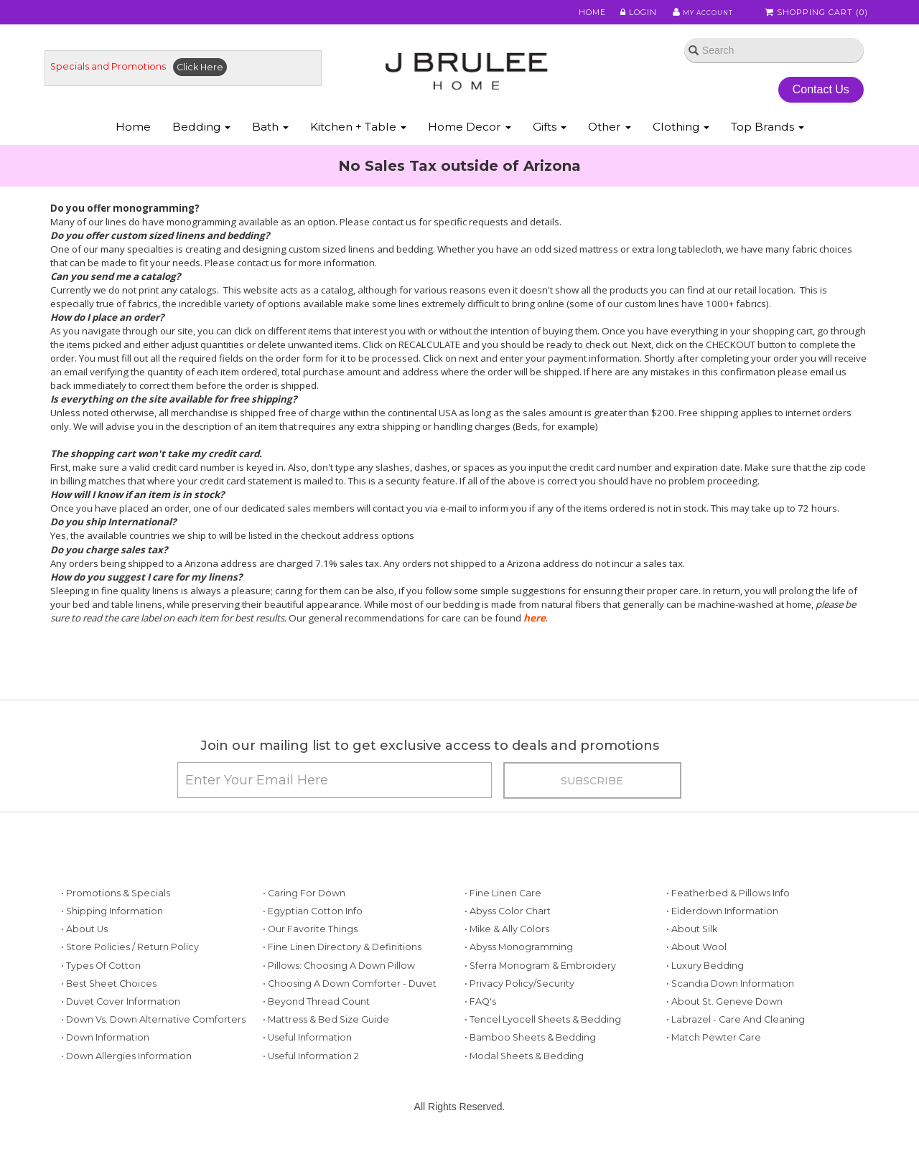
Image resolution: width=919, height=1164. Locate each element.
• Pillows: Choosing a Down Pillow (339, 992)
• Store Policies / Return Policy (130, 975)
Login (628, 14)
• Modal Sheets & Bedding (524, 1083)
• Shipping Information (112, 939)
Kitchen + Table (358, 142)
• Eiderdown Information (722, 939)
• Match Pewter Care (713, 1065)
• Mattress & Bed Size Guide (326, 1047)
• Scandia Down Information (730, 1010)
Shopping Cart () (818, 14)
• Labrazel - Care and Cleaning (735, 1047)
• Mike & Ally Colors (507, 957)
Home (583, 14)
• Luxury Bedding (705, 992)
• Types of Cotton (101, 992)
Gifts (549, 142)
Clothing (681, 142)
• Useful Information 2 (311, 1083)
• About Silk (691, 957)
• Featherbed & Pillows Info (728, 920)
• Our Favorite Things (310, 957)
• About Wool (696, 975)
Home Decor (469, 142)
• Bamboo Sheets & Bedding (530, 1065)
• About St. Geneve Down (724, 1028)
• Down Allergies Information (126, 1083)
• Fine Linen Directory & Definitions (342, 975)
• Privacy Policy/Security (519, 1010)
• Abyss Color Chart (508, 939)
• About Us (84, 957)
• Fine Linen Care (503, 920)
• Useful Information (307, 1065)
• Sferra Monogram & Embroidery (540, 992)
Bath (270, 142)
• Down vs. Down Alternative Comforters (153, 1047)
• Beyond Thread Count (316, 1028)
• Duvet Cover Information (120, 1028)
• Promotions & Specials (115, 920)
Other (609, 142)
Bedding (201, 142)
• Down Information (105, 1065)
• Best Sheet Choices (109, 1010)
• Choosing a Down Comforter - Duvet (350, 1010)
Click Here (211, 76)
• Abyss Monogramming (519, 975)
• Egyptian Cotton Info (313, 939)
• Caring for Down (304, 920)
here (534, 630)
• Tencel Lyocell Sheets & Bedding (543, 1047)
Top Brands (767, 142)
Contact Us (814, 99)
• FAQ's (480, 1028)
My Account (696, 14)
